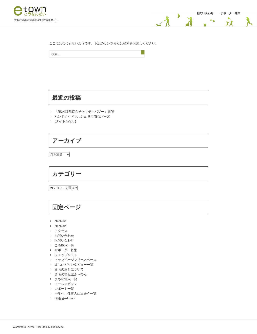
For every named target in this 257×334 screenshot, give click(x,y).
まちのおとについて (69, 269)
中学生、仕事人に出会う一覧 (75, 293)
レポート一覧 (64, 288)
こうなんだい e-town (30, 11)
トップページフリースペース (75, 259)
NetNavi (61, 221)
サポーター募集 (230, 13)
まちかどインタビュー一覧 (74, 264)
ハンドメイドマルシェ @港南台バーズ (82, 116)
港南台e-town (65, 298)
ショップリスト (66, 255)
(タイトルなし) (65, 121)
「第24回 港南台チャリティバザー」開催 (84, 111)
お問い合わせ (205, 13)
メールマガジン (66, 284)
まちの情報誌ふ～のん (71, 274)
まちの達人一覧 (66, 279)
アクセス (61, 230)
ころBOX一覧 (64, 245)
